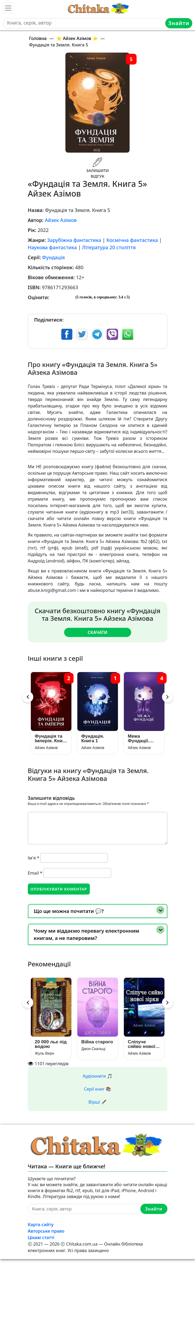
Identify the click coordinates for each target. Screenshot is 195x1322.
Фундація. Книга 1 (92, 738)
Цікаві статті (41, 1237)
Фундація (53, 257)
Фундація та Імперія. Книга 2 (51, 738)
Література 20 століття (108, 247)
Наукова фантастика (52, 247)
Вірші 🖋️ (97, 1102)
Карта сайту (41, 1224)
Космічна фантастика (132, 240)
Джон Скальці (93, 1049)
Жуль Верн (44, 1053)
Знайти (178, 23)
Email (35, 873)
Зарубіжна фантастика (74, 240)
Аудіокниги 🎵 (98, 1076)
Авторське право (46, 1231)
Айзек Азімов (61, 220)
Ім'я (33, 858)
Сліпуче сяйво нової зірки (141, 1044)
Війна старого (97, 1042)
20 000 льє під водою (51, 1044)
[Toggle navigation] (8, 8)
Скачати (97, 632)
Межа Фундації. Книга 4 (138, 738)
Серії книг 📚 (97, 1089)
